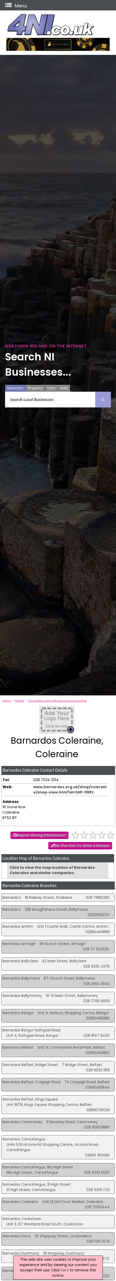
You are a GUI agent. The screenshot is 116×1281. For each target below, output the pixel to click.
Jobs (64, 388)
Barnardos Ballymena (21, 978)
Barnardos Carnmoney (23, 1121)
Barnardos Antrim (18, 926)
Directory (15, 388)
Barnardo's (12, 897)
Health (19, 701)
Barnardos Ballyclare (20, 961)
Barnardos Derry (17, 1236)
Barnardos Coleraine (20, 1201)
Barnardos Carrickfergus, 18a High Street (38, 1167)
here (65, 1270)
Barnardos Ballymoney (22, 995)
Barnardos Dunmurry (21, 1253)
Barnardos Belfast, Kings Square (30, 1099)
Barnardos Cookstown (22, 1218)
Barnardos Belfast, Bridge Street (30, 1064)
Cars (51, 388)
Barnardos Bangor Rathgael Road (31, 1030)
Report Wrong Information (41, 835)
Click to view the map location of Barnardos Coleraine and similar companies (52, 870)
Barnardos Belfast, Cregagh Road (32, 1082)
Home (6, 701)
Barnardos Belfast (18, 1047)
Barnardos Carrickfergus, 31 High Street (37, 1184)
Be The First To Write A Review (82, 845)
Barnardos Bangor (18, 1012)
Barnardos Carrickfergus (24, 1139)
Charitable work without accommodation (57, 701)
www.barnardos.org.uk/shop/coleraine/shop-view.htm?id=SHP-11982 (70, 789)
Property (35, 388)
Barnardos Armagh (19, 943)
